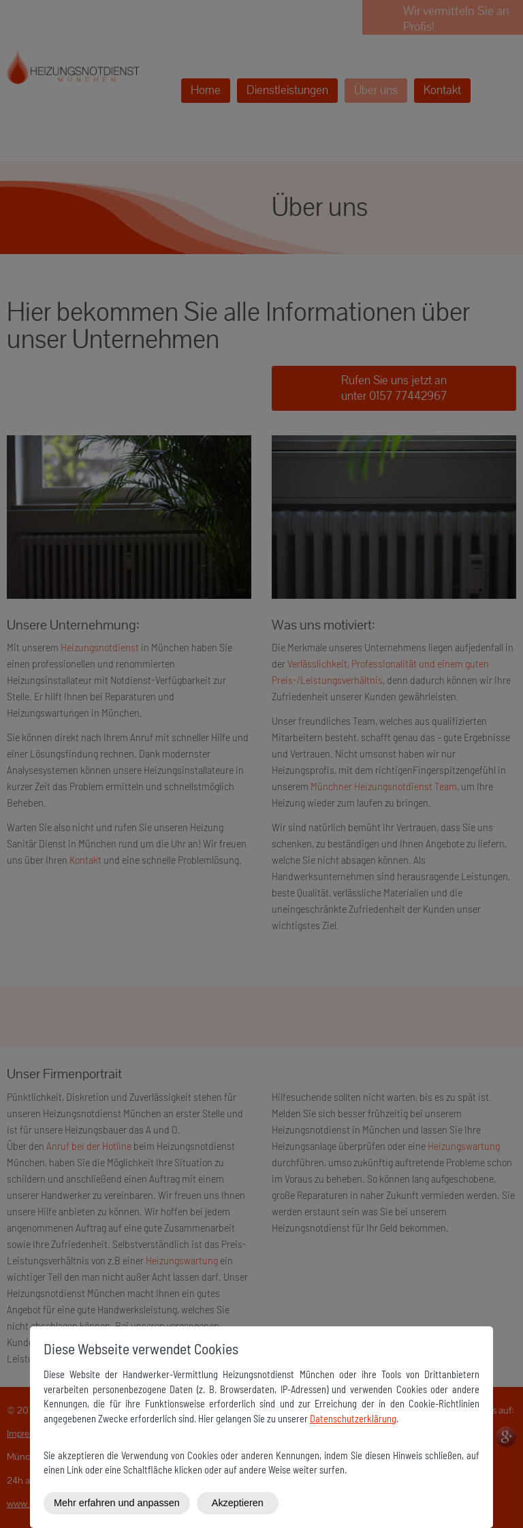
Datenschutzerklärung (353, 1418)
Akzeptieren (238, 1502)
